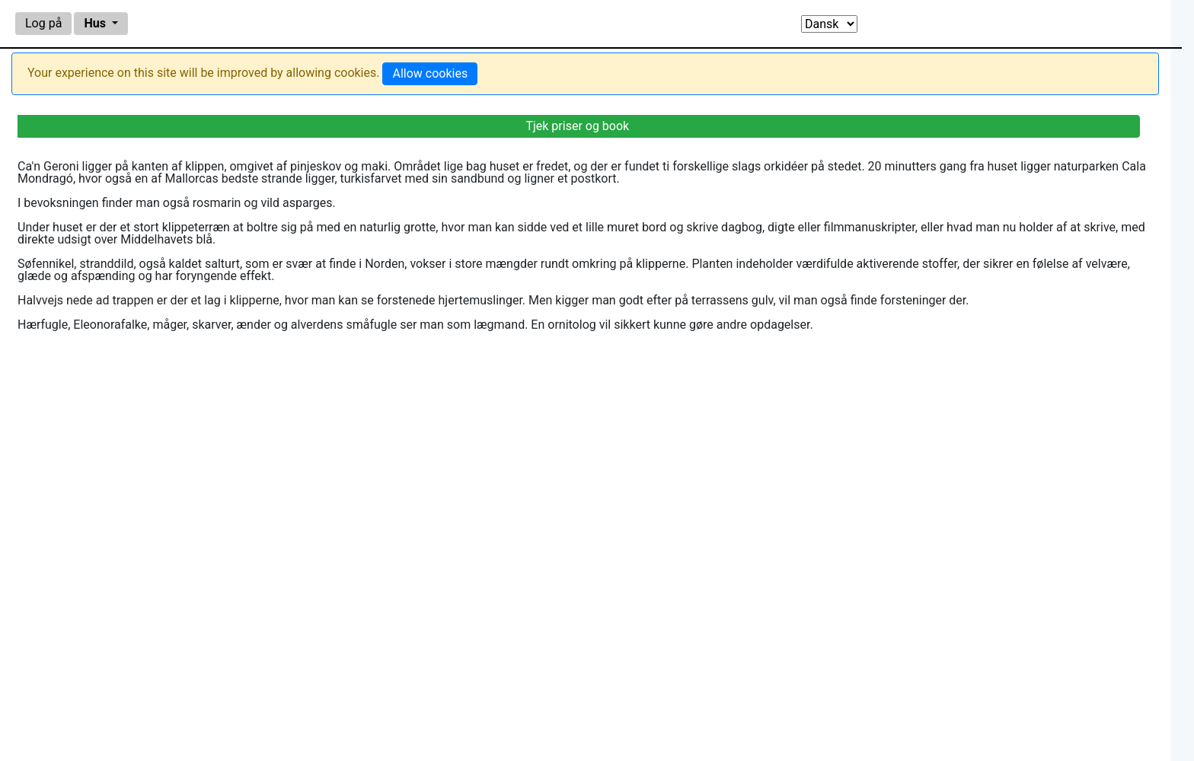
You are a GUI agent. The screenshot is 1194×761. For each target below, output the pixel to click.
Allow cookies (430, 73)
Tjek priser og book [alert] (577, 126)
